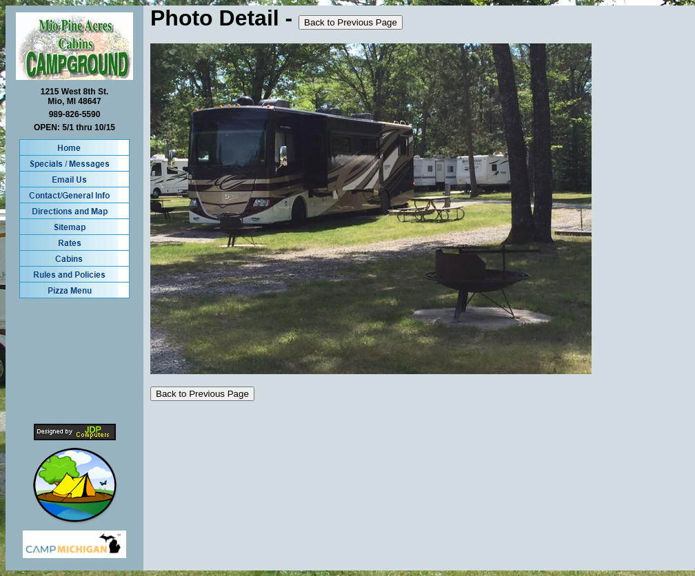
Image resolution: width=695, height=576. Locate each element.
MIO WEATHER (74, 361)
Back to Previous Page (350, 22)
